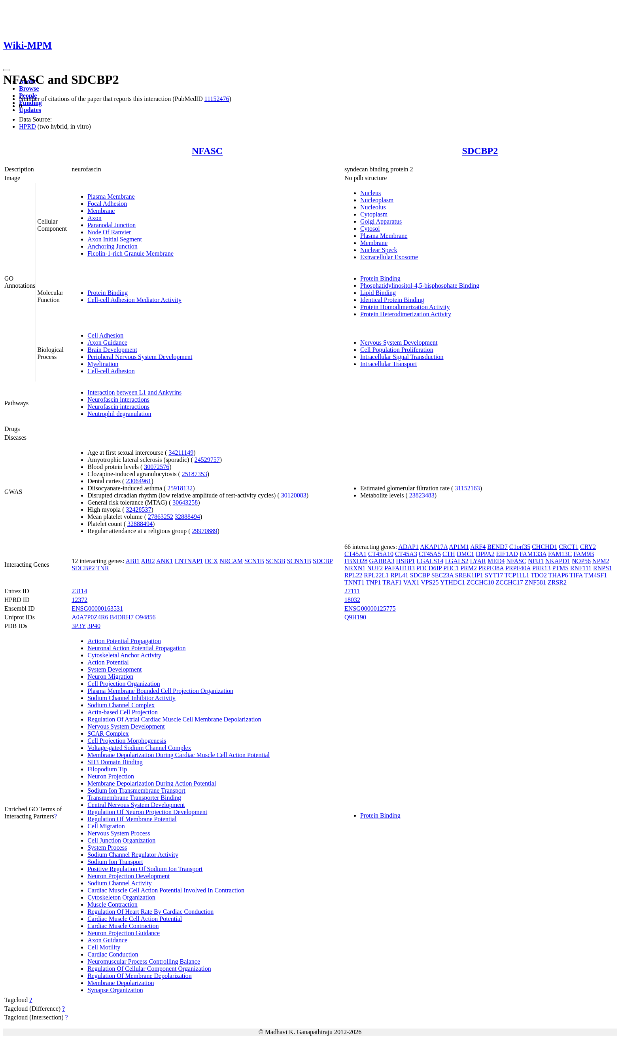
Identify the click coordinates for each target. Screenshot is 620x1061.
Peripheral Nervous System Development (139, 356)
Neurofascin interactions (118, 399)
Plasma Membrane (111, 196)
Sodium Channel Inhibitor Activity (131, 698)
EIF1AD (507, 553)
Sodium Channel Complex (121, 705)
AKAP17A (434, 546)
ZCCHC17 (509, 582)
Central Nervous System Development (136, 804)
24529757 (207, 459)
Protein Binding (107, 292)
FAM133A (533, 553)
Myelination (102, 364)
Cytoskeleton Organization (121, 897)
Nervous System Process (118, 833)
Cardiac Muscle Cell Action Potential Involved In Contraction (165, 890)
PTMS (560, 568)
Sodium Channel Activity (119, 883)
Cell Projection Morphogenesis (126, 740)
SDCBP (323, 561)
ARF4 (478, 546)
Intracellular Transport (388, 364)
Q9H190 (355, 617)
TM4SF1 (595, 575)
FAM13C (560, 553)
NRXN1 (354, 568)
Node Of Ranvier (109, 232)
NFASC (207, 151)
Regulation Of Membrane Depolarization (139, 975)
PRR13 (541, 568)
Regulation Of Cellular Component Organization (149, 968)
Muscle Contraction (112, 904)
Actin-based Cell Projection (122, 712)
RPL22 (353, 575)
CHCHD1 (544, 546)
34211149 (180, 452)
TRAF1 (392, 582)
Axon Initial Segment (114, 239)
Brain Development (112, 349)
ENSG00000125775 (370, 608)
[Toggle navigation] (6, 70)
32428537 (138, 509)
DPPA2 (485, 553)
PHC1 (451, 568)
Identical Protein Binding (392, 299)
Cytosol (370, 228)
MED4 (496, 561)
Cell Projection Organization (123, 683)
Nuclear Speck (378, 250)
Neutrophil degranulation (119, 413)
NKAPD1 (557, 561)
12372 (79, 599)
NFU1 (536, 561)
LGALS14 (430, 561)
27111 (352, 591)
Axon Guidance (107, 342)
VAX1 (411, 582)
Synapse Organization (115, 990)
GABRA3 (382, 561)
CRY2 (588, 546)
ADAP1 (408, 546)
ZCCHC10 (480, 582)
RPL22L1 (376, 575)
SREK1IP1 (469, 575)
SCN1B (254, 561)
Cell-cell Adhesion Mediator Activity (134, 299)
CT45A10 (380, 553)
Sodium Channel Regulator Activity (132, 854)
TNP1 (373, 582)
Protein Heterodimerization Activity (405, 314)
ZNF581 (535, 582)
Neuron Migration (110, 676)
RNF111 (581, 568)
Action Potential (108, 662)
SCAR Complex (108, 733)
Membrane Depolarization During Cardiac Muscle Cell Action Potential (178, 755)
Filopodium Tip (107, 769)
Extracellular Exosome (389, 257)
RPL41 (399, 575)
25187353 (194, 474)
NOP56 (581, 561)
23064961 (138, 481)
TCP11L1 (517, 575)
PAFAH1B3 (399, 568)
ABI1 (133, 561)
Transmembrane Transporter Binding (134, 797)
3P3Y (79, 626)
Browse (29, 88)
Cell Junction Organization (121, 840)
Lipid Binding (378, 292)
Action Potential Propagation (124, 641)
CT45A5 (430, 553)
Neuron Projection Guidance (123, 933)
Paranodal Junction (111, 225)
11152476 (216, 98)
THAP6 (558, 575)
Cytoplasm (374, 214)
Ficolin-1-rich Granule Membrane (130, 253)
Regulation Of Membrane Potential (131, 819)
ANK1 (164, 561)
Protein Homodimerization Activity (405, 307)
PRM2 (468, 568)
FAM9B (583, 553)
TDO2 (539, 575)
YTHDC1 (452, 582)
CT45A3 (406, 553)
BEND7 (497, 546)
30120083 (293, 495)
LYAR (478, 561)
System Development (114, 669)
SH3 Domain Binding (115, 762)
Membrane (101, 210)
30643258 (185, 502)
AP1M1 (459, 546)
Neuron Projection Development (128, 876)
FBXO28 (356, 561)
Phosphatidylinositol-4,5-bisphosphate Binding (419, 285)
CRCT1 (568, 546)
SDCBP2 (480, 151)
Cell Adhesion (105, 335)
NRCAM (231, 561)
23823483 (422, 495)
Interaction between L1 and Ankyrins (134, 392)
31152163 (467, 488)
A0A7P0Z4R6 (90, 617)
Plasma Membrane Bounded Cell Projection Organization (160, 690)
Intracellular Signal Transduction (402, 356)
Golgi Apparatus (381, 221)
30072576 (156, 466)
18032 (352, 599)
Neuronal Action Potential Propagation (136, 648)
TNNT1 (354, 582)
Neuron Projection (110, 776)
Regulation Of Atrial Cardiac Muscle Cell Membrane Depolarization (174, 719)
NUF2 (375, 568)
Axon (94, 217)
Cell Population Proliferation (396, 349)
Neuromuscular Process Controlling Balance (143, 961)
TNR (102, 568)
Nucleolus (373, 207)
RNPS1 (602, 568)
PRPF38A (491, 568)
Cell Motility (103, 947)
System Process (107, 847)
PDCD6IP (429, 568)
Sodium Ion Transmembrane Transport (136, 790)
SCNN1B (299, 561)
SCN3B (275, 561)
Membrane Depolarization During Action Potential (151, 783)
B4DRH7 (122, 617)
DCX (211, 561)
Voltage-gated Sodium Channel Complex (139, 747)
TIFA (575, 575)
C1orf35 (519, 546)
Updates (30, 109)
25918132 (180, 488)
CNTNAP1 (189, 561)
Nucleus (370, 193)
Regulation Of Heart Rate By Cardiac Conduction (150, 911)
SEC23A (442, 575)
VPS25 (430, 582)
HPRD (27, 126)
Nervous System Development (399, 342)
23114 (79, 591)
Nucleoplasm (376, 200)
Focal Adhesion (107, 203)
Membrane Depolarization (120, 982)
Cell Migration (106, 826)
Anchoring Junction (112, 246)
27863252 (160, 516)
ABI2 (148, 561)
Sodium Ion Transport (115, 861)
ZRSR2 (557, 582)
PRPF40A (518, 568)
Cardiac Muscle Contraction (123, 925)
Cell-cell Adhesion (111, 371)
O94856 (145, 617)
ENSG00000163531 (97, 608)
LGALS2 (457, 561)
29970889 (204, 531)
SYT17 (494, 575)
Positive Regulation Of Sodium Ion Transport (144, 869)
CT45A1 (355, 553)
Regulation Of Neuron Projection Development (147, 812)
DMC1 (465, 553)
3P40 (93, 626)
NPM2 (600, 561)
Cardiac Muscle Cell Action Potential (134, 918)
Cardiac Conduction (112, 954)
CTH (448, 553)
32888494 (187, 516)
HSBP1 (405, 561)
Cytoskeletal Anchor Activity (124, 655)
